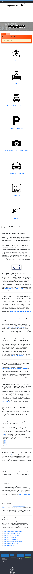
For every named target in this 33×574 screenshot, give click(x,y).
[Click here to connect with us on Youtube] (19, 558)
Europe (3, 561)
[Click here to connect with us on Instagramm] (17, 559)
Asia (2, 560)
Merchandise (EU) (13, 557)
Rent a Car (12, 562)
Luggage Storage (12, 566)
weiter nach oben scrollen (12, 454)
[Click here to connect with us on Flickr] (21, 558)
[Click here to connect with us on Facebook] (17, 558)
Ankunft (3, 33)
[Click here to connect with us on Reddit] (21, 559)
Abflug (7, 33)
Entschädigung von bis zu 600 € (16, 475)
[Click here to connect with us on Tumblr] (19, 559)
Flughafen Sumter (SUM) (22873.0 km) (9, 545)
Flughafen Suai (6, 444)
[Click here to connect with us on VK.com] (23, 559)
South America (4, 559)
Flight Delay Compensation (12, 569)
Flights (12, 561)
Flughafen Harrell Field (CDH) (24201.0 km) (10, 535)
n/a (4, 440)
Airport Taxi (13, 563)
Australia (3, 558)
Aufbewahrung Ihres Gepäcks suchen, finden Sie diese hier (14, 368)
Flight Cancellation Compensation (12, 571)
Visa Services (13, 567)
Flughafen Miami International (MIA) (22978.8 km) (11, 539)
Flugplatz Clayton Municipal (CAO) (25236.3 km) (11, 533)
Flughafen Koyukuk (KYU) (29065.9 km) (9, 537)
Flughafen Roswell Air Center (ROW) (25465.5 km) (11, 543)
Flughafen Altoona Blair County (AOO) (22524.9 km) (12, 531)
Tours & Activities (13, 564)
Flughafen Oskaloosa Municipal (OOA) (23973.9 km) (12, 541)
